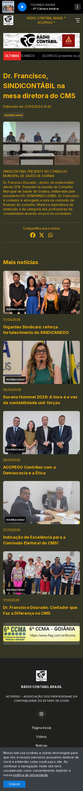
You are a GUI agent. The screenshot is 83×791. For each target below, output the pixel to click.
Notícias (42, 745)
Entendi (14, 784)
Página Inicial (41, 728)
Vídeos (41, 736)
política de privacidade (30, 775)
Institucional (13, 115)
